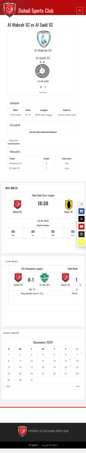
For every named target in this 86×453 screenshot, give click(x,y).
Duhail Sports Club (36, 10)
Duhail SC (17, 212)
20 (66, 367)
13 (66, 361)
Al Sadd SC (14, 168)
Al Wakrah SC (15, 163)
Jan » (78, 386)
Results (13, 140)
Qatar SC (68, 212)
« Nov (7, 386)
